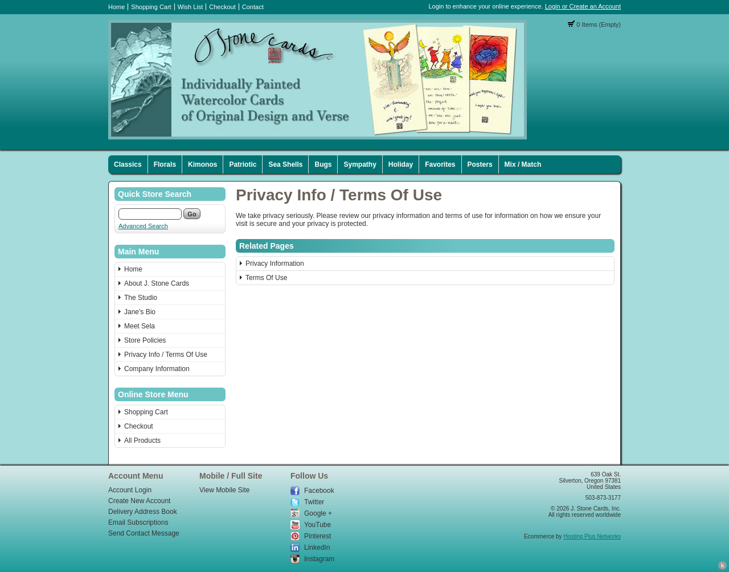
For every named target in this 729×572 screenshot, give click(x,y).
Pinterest (317, 536)
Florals (165, 164)
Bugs (322, 164)
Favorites (440, 164)
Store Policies (145, 340)
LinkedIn (317, 548)
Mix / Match (523, 164)
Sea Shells (285, 164)
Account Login (129, 490)
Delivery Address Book (142, 512)
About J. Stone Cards (156, 283)
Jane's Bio (139, 312)
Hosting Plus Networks (592, 536)
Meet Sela (139, 326)
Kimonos (202, 164)
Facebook (319, 491)
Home (116, 6)
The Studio (140, 298)
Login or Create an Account (583, 6)
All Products (142, 441)
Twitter (314, 502)
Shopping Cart (151, 6)
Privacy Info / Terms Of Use (165, 355)
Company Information (157, 369)
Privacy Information (274, 264)
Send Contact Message (143, 533)
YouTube (317, 525)
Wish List (190, 6)
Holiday (400, 164)
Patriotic (242, 164)
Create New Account (139, 501)
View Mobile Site (224, 490)
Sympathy (359, 164)
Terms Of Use (266, 278)
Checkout (222, 6)
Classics (128, 164)
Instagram (319, 559)
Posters (480, 164)
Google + (318, 513)
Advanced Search (143, 226)
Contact (253, 6)
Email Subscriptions (138, 522)
